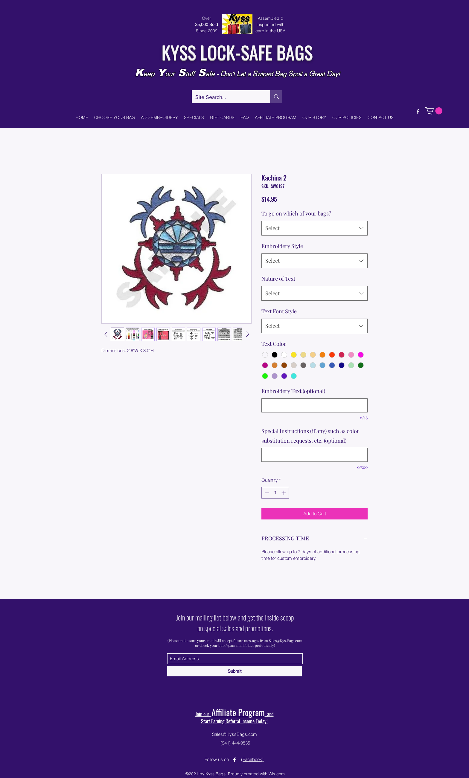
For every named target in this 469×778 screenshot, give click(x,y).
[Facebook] (418, 111)
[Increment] (284, 492)
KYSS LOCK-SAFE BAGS (237, 51)
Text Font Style (279, 311)
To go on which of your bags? (296, 213)
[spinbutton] (275, 492)
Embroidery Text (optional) (293, 391)
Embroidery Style (282, 246)
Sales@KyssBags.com (285, 640)
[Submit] (234, 671)
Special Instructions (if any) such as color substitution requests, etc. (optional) (310, 435)
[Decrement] (266, 492)
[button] (433, 110)
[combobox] (314, 228)
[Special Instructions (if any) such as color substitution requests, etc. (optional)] (314, 454)
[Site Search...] (226, 97)
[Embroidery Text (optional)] (314, 405)
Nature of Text (278, 278)
